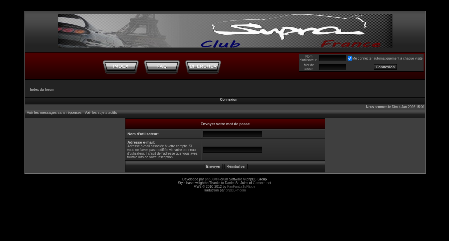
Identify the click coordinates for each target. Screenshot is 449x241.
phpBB (210, 179)
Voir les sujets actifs (101, 112)
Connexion (229, 99)
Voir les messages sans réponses (54, 112)
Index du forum (42, 89)
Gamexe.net (262, 183)
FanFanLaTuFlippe (241, 186)
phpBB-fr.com (236, 190)
